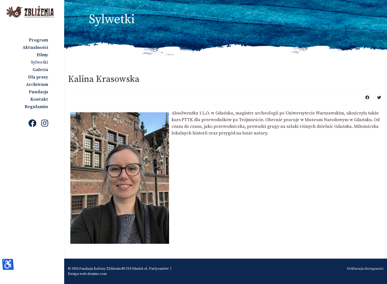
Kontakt (39, 99)
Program (38, 40)
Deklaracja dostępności (365, 268)
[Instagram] (44, 124)
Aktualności (35, 47)
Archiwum (37, 84)
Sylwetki (39, 62)
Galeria (40, 70)
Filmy (42, 55)
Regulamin (36, 107)
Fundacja (38, 92)
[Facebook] (32, 124)
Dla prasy (38, 77)
